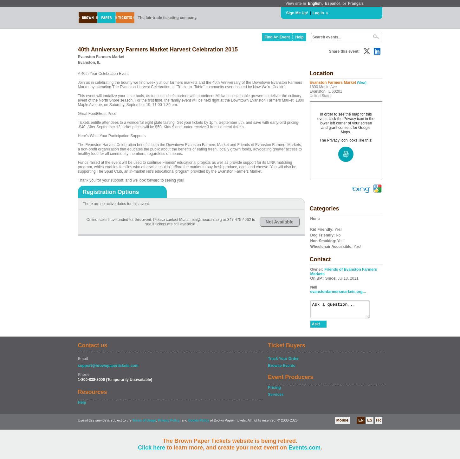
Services (275, 397)
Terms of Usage (144, 423)
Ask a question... (343, 310)
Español (332, 3)
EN (361, 423)
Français (356, 3)
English (314, 3)
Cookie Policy (198, 423)
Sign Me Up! (297, 13)
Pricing (274, 390)
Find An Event (277, 37)
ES (369, 423)
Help (299, 37)
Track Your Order (283, 361)
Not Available (280, 221)
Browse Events (281, 368)
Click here (151, 447)
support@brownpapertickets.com (108, 368)
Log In (318, 13)
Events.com (304, 447)
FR (378, 423)
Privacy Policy (168, 423)
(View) (361, 82)
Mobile (342, 423)
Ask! (316, 327)
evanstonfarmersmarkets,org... (338, 291)
